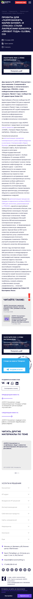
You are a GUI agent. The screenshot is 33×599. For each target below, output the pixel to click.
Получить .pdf (16, 71)
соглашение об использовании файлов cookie (14, 591)
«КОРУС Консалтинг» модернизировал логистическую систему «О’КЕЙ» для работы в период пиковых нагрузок (20, 319)
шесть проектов (8, 127)
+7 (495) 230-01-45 (10, 564)
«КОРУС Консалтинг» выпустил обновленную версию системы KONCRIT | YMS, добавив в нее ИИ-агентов (15, 308)
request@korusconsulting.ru (14, 560)
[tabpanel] (16, 455)
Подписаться (14, 369)
